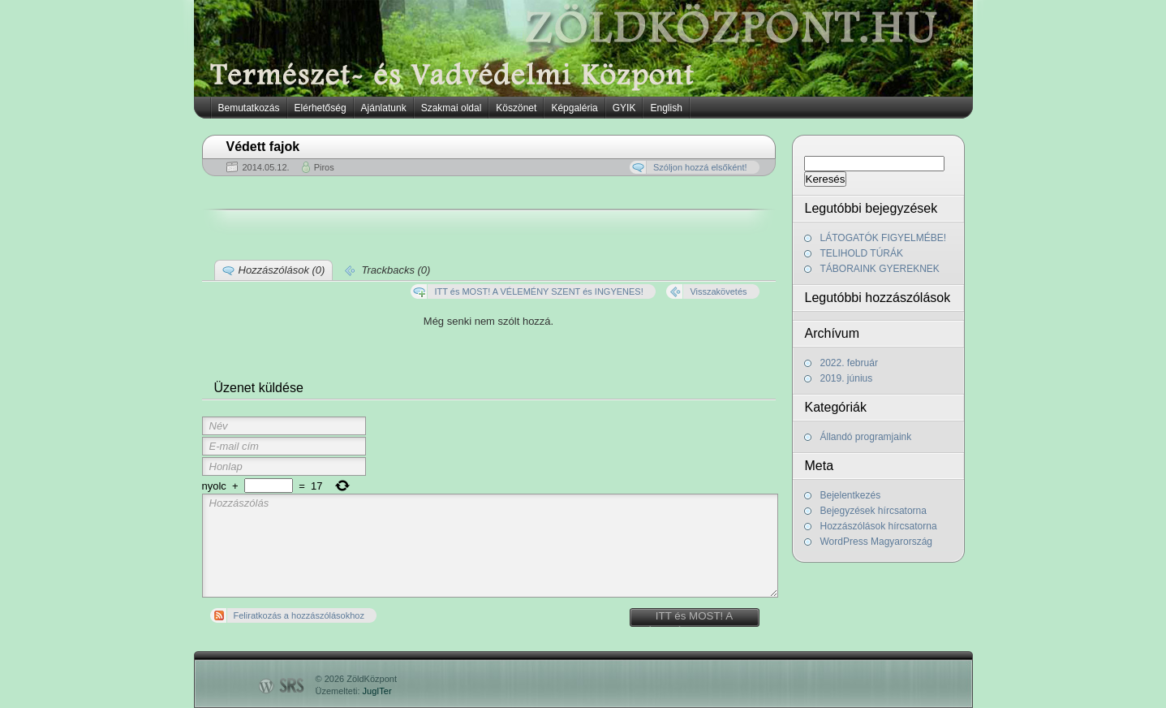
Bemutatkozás (249, 108)
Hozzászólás (490, 546)
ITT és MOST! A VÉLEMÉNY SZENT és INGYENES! (694, 618)
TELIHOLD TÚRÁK (861, 253)
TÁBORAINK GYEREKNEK (880, 268)
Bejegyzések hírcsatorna (873, 510)
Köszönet (516, 108)
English (666, 108)
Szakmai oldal (451, 108)
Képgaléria (574, 108)
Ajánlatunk (384, 108)
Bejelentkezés (850, 495)
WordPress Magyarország (876, 541)
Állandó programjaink (866, 436)
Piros (324, 167)
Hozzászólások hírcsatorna (878, 526)
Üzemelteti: (354, 691)
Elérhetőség (320, 108)
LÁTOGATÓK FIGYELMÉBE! (883, 238)
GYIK (624, 108)
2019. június (846, 378)
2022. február (849, 363)
